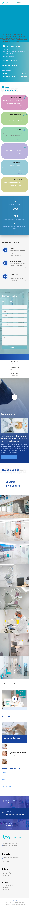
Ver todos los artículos (6, 718)
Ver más (19, 108)
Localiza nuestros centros (12, 802)
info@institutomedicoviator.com (15, 814)
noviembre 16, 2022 (7, 740)
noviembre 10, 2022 (12, 747)
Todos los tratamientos (16, 140)
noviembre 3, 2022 (12, 755)
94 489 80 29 (9, 825)
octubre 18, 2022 (12, 762)
